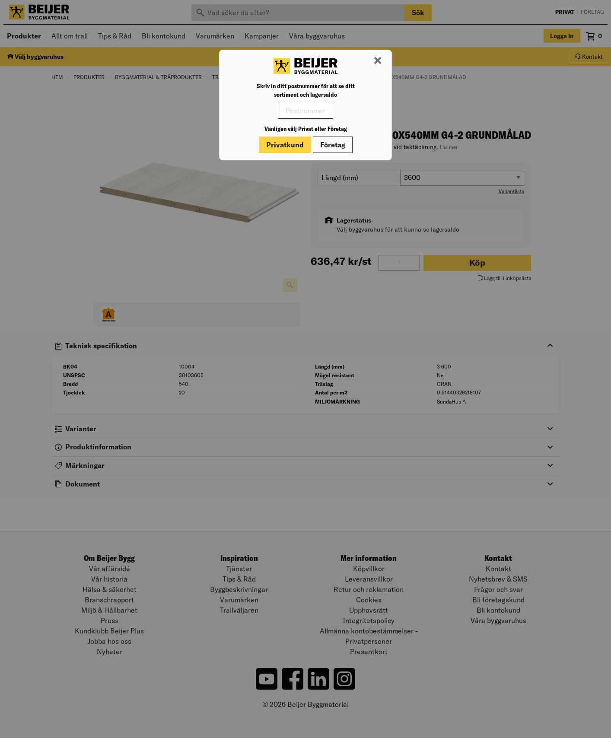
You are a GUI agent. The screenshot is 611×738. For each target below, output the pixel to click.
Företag (332, 144)
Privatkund (285, 144)
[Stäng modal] (378, 61)
